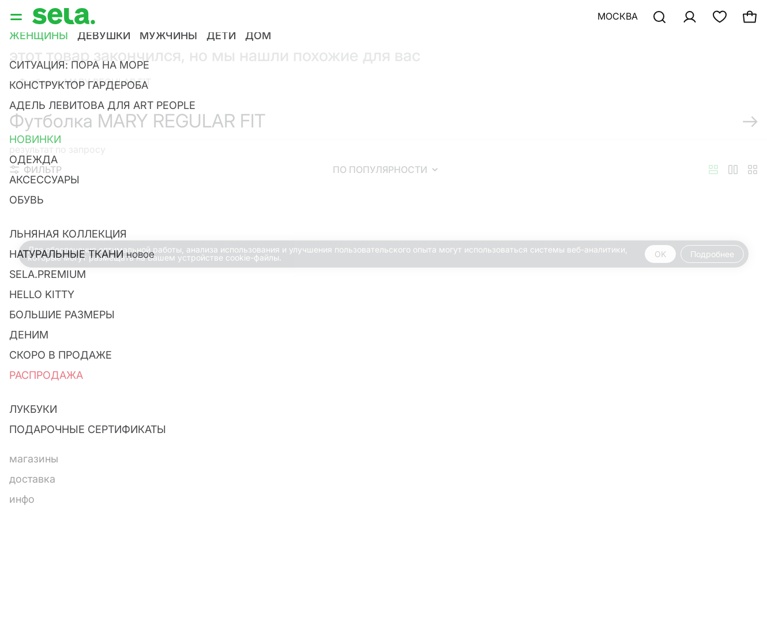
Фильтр (36, 169)
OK (660, 254)
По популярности (385, 169)
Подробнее (712, 254)
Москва (617, 16)
